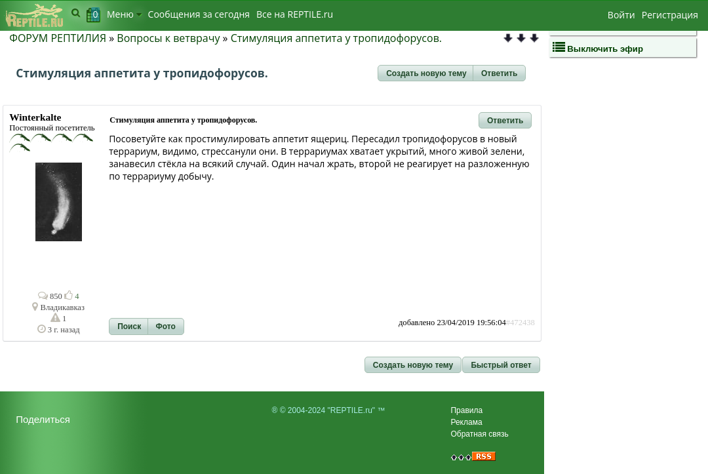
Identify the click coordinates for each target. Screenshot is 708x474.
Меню (124, 14)
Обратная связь (479, 434)
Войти (621, 15)
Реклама (466, 422)
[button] (426, 73)
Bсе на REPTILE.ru (294, 14)
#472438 (520, 322)
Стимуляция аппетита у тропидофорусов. (336, 38)
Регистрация (670, 15)
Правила (466, 410)
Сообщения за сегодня (199, 14)
